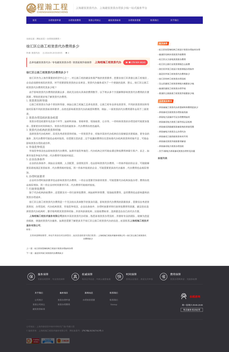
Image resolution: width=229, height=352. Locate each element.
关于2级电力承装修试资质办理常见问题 (177, 151)
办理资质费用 (74, 20)
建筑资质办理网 (48, 8)
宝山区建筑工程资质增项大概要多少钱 (176, 84)
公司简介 (39, 300)
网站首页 (41, 39)
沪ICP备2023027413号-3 (92, 331)
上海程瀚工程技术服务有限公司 (113, 235)
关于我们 (174, 20)
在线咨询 (195, 296)
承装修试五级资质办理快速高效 (173, 112)
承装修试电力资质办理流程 (171, 146)
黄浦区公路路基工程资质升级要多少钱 (176, 93)
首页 (35, 20)
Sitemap (113, 304)
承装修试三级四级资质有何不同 (173, 136)
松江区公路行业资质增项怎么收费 (174, 64)
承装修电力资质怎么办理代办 (172, 132)
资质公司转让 (94, 20)
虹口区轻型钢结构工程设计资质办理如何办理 (55, 248)
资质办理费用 (64, 304)
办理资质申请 (54, 20)
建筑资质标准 (114, 20)
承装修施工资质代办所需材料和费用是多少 (178, 107)
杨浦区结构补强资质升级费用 (172, 54)
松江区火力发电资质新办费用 (172, 59)
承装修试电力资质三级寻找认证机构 (175, 122)
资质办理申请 (64, 300)
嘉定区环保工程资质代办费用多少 (50, 253)
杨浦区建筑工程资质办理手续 (172, 88)
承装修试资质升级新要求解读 (172, 141)
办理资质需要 (134, 20)
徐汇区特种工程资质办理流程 (172, 79)
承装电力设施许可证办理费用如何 (174, 117)
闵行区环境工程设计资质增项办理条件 (176, 69)
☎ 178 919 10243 (135, 62)
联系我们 (154, 20)
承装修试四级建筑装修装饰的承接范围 (176, 127)
